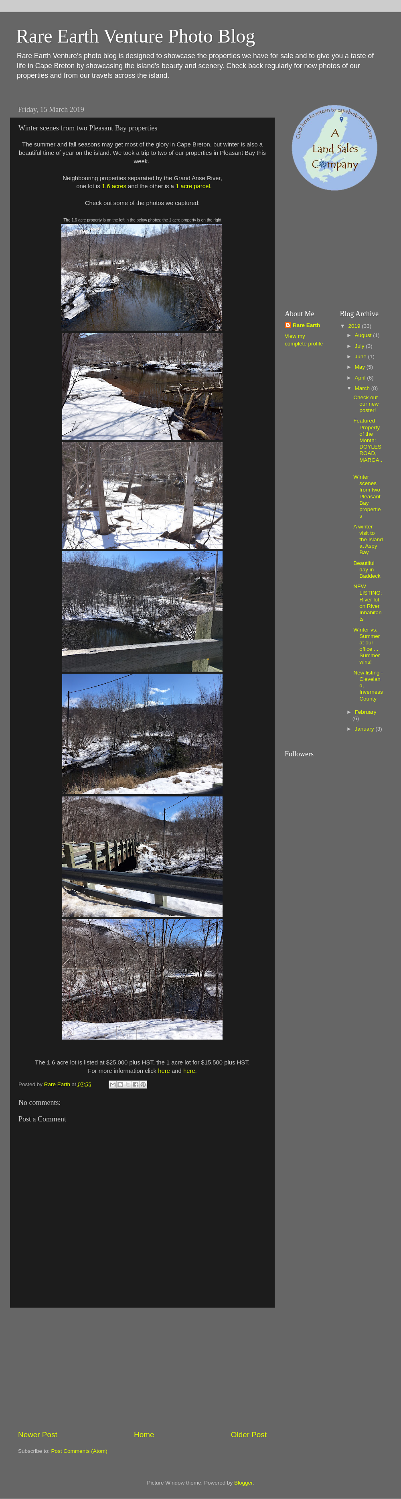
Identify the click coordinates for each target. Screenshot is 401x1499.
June (361, 356)
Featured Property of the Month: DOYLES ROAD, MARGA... (367, 443)
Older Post (249, 1434)
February (366, 712)
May (361, 367)
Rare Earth (306, 325)
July (360, 346)
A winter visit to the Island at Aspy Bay (368, 540)
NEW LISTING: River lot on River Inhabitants (367, 602)
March (363, 388)
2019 (355, 326)
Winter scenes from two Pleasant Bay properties (367, 496)
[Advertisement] (142, 1368)
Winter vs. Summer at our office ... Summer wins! (366, 646)
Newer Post (37, 1434)
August (364, 335)
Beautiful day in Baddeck (367, 569)
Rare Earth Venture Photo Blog (135, 36)
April (361, 378)
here (164, 1071)
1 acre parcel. (194, 186)
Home (144, 1434)
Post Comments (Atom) (79, 1451)
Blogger (243, 1483)
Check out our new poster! (366, 403)
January (365, 729)
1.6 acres (114, 186)
